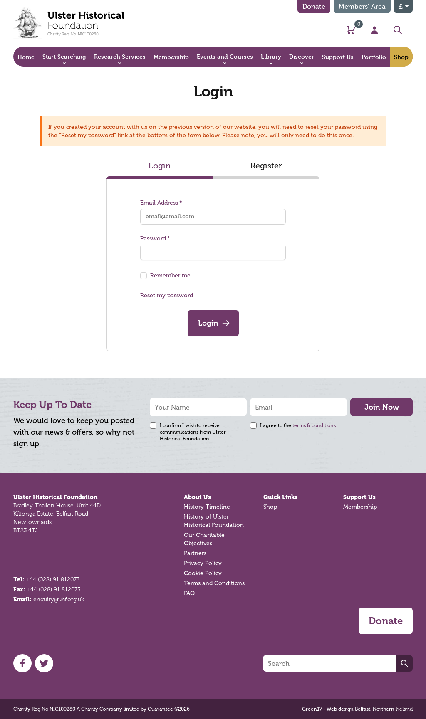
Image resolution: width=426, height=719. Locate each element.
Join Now (381, 407)
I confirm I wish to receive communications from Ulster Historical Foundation (193, 432)
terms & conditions (314, 425)
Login (160, 165)
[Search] (329, 663)
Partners (195, 553)
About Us (197, 497)
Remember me (170, 275)
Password (155, 238)
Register (266, 165)
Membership (360, 506)
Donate (313, 6)
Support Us (359, 497)
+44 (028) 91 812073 (52, 579)
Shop (270, 506)
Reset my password (166, 295)
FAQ (189, 593)
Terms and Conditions (214, 583)
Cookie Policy (203, 573)
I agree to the (298, 425)
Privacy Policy (203, 563)
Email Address (161, 202)
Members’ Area (362, 6)
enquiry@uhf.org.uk (58, 599)
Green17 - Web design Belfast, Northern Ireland (357, 709)
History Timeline (207, 506)
